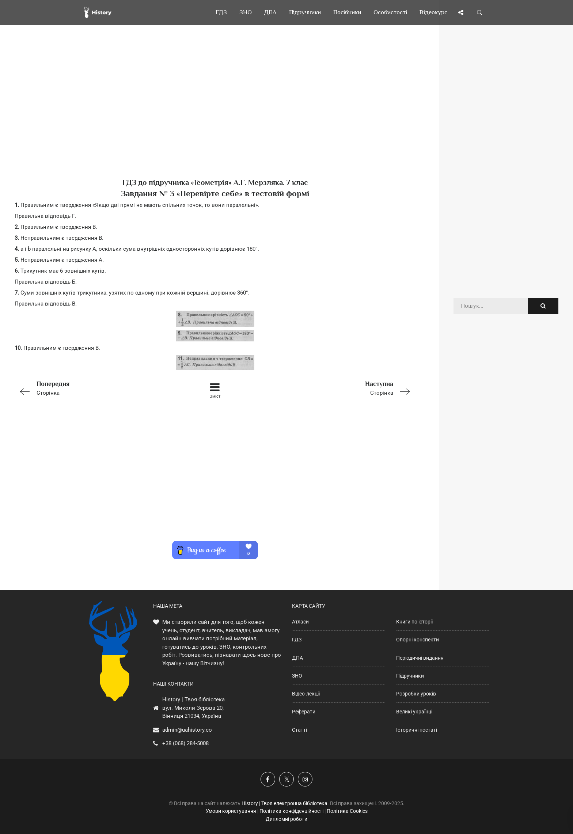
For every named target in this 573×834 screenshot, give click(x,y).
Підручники (410, 676)
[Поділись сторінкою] (461, 12)
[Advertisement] (215, 113)
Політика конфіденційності (291, 811)
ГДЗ (296, 639)
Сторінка (94, 387)
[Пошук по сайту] (479, 12)
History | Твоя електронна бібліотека (284, 803)
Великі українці (414, 711)
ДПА (297, 658)
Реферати (303, 711)
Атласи (300, 622)
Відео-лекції (306, 694)
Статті (299, 730)
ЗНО (297, 676)
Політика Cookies (347, 811)
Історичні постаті (416, 730)
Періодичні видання (420, 658)
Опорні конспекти (417, 639)
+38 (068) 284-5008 (185, 743)
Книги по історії (414, 622)
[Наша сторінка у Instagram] (305, 779)
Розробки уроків (416, 694)
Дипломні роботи (286, 819)
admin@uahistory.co (187, 730)
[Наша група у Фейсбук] (268, 779)
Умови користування (231, 811)
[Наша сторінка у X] (286, 779)
